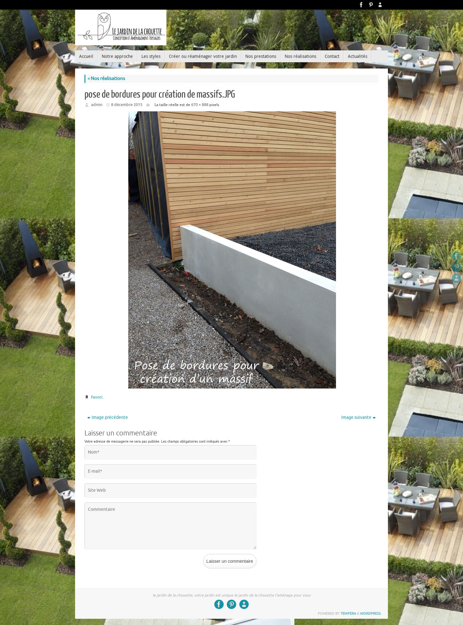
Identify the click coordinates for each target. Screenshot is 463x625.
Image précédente (107, 417)
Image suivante (358, 417)
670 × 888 (199, 104)
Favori (96, 397)
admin (96, 104)
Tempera (348, 613)
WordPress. (371, 613)
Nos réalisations (106, 79)
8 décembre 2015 (126, 104)
